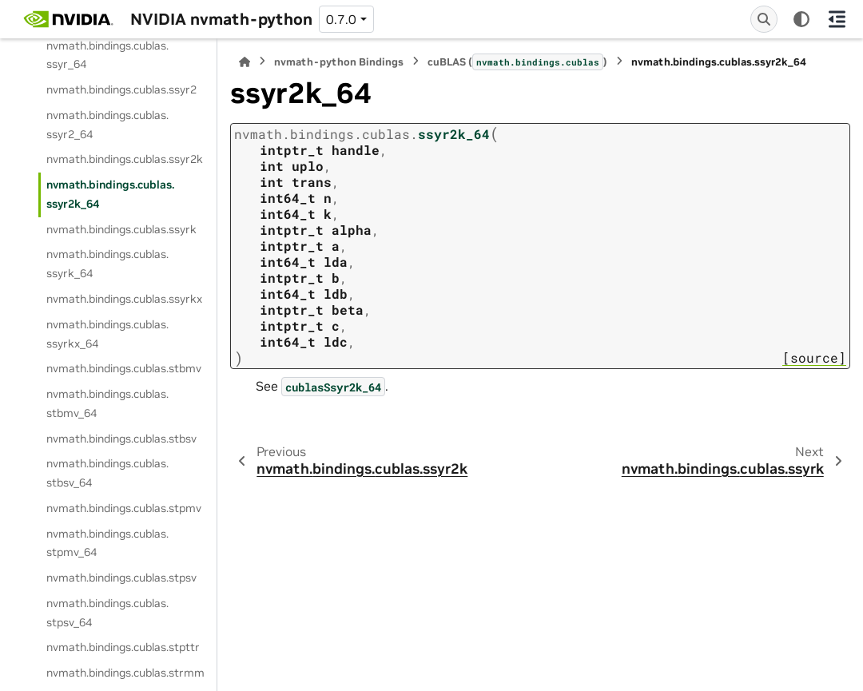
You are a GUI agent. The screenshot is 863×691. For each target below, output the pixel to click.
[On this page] (837, 19)
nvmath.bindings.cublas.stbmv (123, 368)
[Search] (763, 19)
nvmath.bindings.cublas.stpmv (123, 508)
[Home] (244, 62)
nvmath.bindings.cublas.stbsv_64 (107, 473)
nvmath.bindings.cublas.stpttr (123, 647)
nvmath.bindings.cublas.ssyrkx (124, 299)
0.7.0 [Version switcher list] (341, 19)
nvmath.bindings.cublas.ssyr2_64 (107, 124)
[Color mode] (801, 19)
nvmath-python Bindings (339, 62)
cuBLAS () (517, 61)
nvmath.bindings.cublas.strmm (125, 672)
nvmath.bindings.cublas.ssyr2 (121, 89)
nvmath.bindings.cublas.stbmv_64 (107, 403)
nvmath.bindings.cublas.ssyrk (121, 229)
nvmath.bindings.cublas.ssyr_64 (107, 55)
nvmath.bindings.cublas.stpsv (121, 577)
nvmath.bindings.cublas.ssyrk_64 (107, 263)
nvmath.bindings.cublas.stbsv (121, 438)
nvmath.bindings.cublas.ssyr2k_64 (110, 194)
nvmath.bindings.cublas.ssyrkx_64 (107, 334)
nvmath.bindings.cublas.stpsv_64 (107, 612)
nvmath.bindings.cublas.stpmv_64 (107, 543)
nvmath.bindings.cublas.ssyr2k (124, 159)
